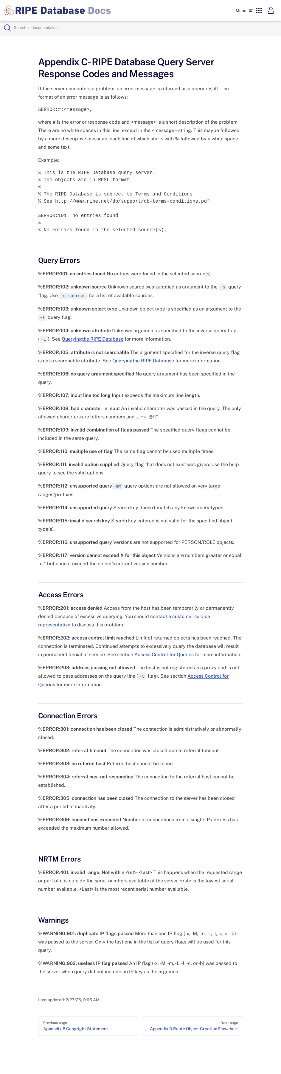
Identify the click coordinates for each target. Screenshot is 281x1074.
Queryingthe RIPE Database (92, 339)
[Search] (145, 27)
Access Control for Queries (164, 654)
